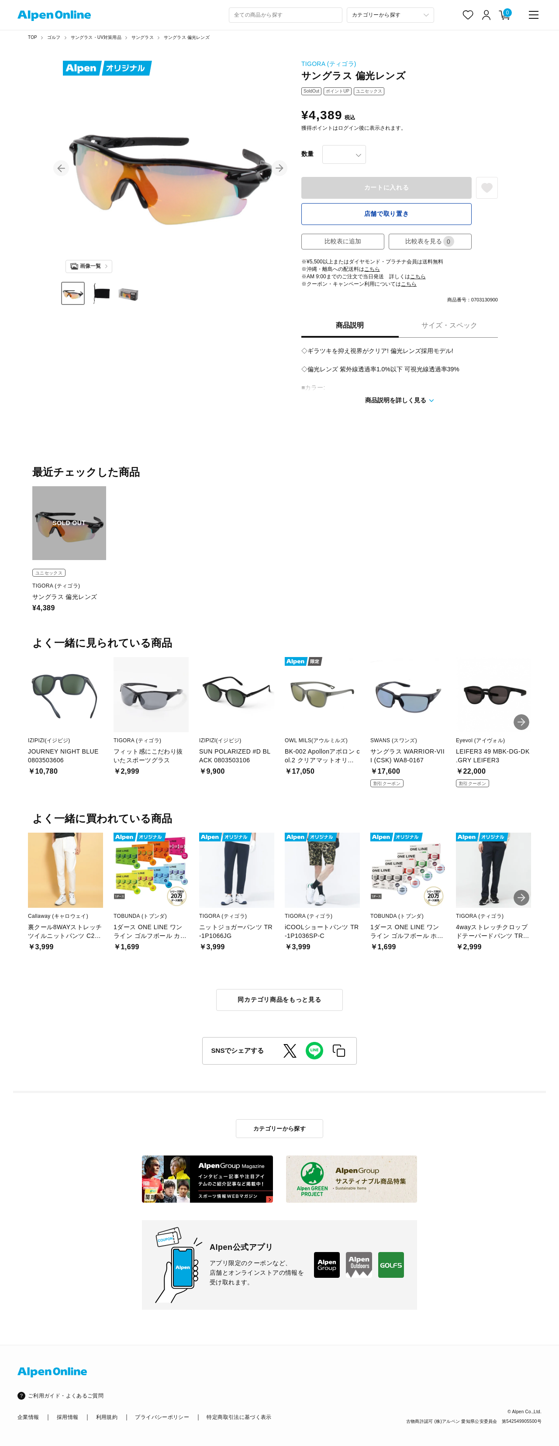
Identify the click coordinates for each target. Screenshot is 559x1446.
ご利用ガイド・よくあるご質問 (66, 1396)
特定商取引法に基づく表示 (239, 1417)
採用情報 (67, 1417)
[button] (61, 168)
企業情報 (28, 1417)
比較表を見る (429, 241)
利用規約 (106, 1417)
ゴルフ (54, 37)
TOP (32, 37)
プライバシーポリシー (162, 1417)
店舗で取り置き (386, 213)
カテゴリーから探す (279, 1128)
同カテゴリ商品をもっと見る (279, 999)
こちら (372, 269)
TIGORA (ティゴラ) (328, 63)
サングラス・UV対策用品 (96, 37)
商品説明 (350, 325)
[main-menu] (534, 15)
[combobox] (285, 15)
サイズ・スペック (449, 325)
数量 (307, 153)
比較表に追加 (342, 241)
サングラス (142, 37)
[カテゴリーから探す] (390, 15)
